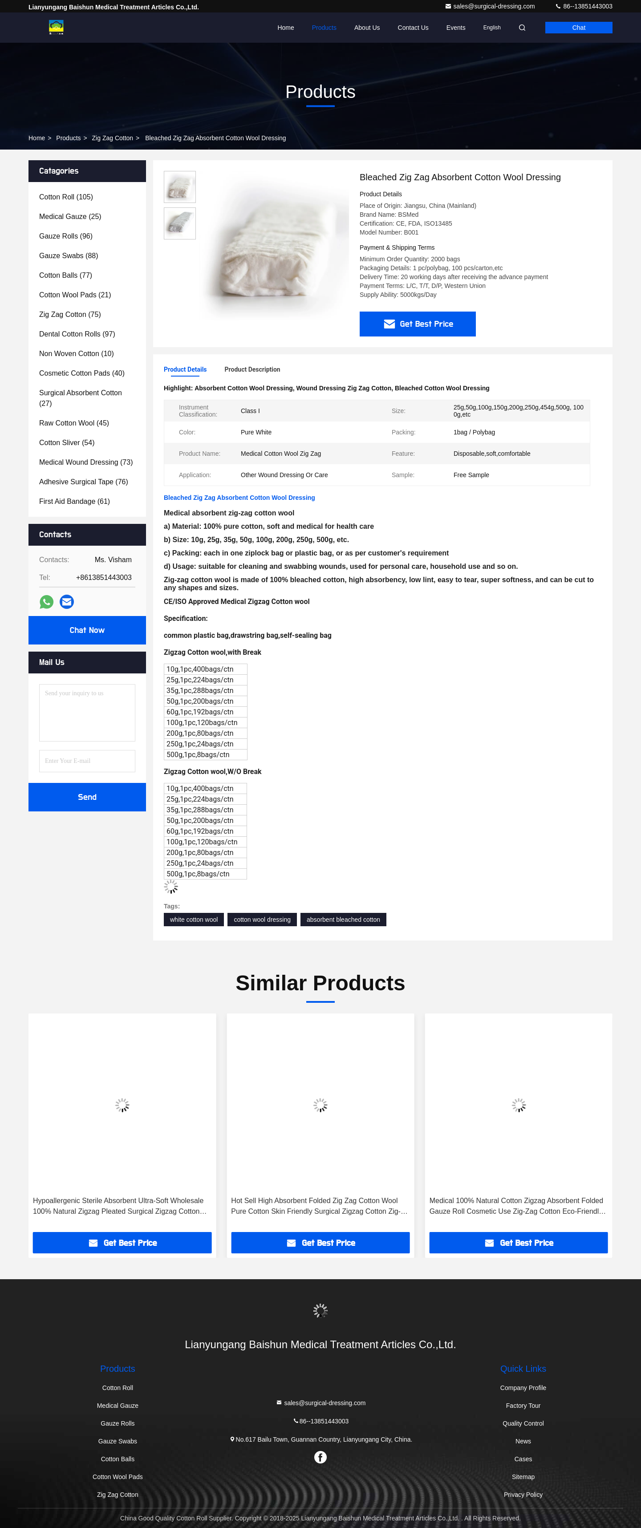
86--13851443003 (584, 6)
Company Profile (523, 1387)
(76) (83, 482)
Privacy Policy (523, 1494)
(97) (77, 334)
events (456, 27)
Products (324, 27)
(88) (68, 255)
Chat (579, 27)
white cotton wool (194, 919)
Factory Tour (523, 1405)
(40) (82, 373)
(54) (67, 442)
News (523, 1441)
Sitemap (523, 1476)
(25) (70, 216)
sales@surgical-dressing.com (491, 6)
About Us (367, 27)
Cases (523, 1459)
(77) (65, 275)
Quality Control (523, 1423)
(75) (70, 314)
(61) (74, 501)
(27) (80, 398)
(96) (66, 236)
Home (285, 27)
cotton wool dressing (262, 919)
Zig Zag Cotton (113, 138)
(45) (74, 423)
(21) (75, 295)
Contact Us (413, 27)
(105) (66, 197)
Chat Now (87, 630)
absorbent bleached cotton (343, 919)
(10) (76, 353)
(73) (86, 462)
